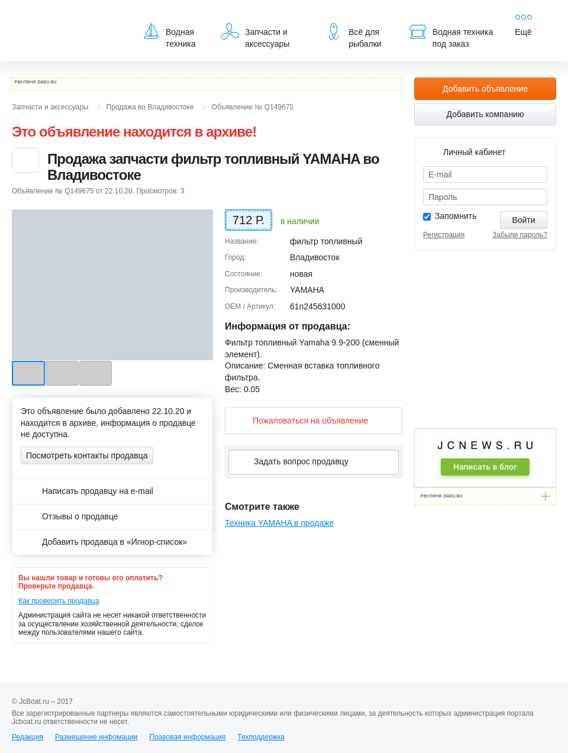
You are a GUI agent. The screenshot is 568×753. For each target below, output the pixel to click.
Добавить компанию (485, 114)
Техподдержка (261, 737)
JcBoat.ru (68, 18)
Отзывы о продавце (69, 516)
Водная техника (169, 35)
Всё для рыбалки (353, 35)
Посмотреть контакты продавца (87, 455)
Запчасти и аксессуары (255, 35)
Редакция (27, 737)
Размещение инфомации (96, 737)
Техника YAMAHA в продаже (279, 523)
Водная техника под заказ (451, 35)
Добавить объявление (485, 88)
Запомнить (456, 216)
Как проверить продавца (58, 601)
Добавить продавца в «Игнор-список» (104, 542)
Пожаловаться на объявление (301, 420)
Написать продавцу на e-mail (87, 491)
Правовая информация (187, 737)
